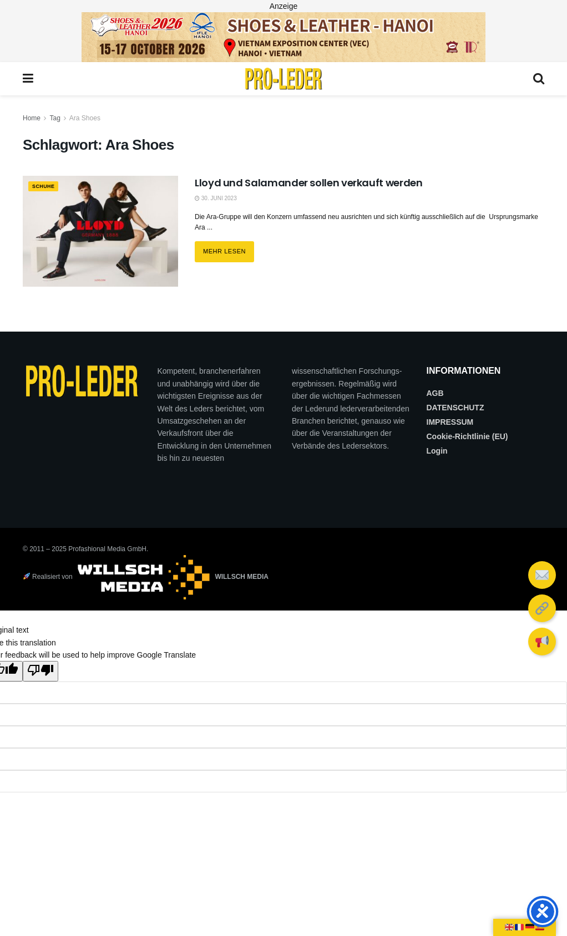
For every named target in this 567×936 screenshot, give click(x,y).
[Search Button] (538, 78)
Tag (54, 118)
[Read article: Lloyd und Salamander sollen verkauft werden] (100, 231)
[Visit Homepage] (283, 79)
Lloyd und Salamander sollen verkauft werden (309, 183)
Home (31, 118)
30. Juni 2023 (216, 198)
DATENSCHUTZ (455, 407)
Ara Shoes (84, 118)
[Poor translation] (40, 671)
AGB (435, 393)
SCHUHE (46, 187)
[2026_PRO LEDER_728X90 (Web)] (283, 36)
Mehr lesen (228, 248)
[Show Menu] (28, 78)
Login (437, 450)
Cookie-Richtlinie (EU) (467, 436)
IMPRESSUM (450, 422)
